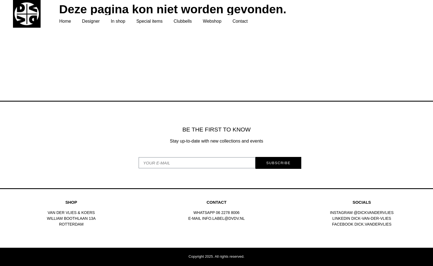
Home (65, 21)
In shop (118, 21)
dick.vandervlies (372, 224)
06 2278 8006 (228, 212)
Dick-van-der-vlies (371, 218)
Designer (91, 21)
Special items (149, 21)
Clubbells (183, 21)
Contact (240, 21)
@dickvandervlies (374, 212)
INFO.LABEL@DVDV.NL (223, 218)
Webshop (212, 21)
